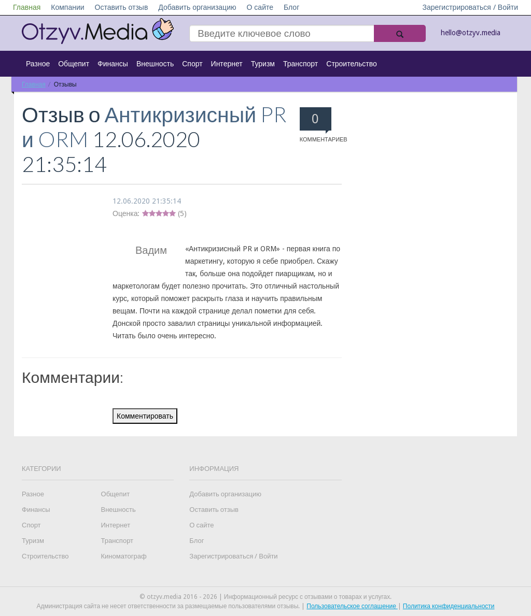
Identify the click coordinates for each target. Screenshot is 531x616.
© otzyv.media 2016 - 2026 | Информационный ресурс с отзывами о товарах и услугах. (265, 596)
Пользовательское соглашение (352, 606)
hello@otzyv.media (470, 32)
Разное (38, 64)
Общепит (73, 64)
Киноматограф (124, 556)
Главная (26, 7)
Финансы (112, 64)
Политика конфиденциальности (449, 606)
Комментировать (145, 416)
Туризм (263, 64)
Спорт (192, 64)
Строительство (351, 64)
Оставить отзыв (121, 7)
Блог (291, 7)
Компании (67, 7)
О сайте (259, 7)
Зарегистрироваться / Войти (470, 7)
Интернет (227, 64)
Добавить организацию (197, 7)
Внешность (155, 64)
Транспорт (300, 64)
